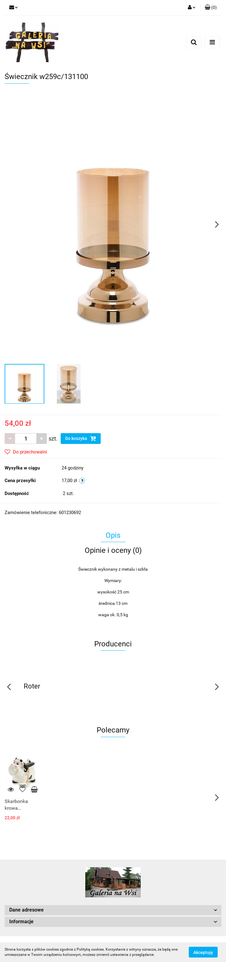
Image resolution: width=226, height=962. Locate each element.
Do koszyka (80, 438)
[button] (210, 7)
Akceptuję (203, 952)
